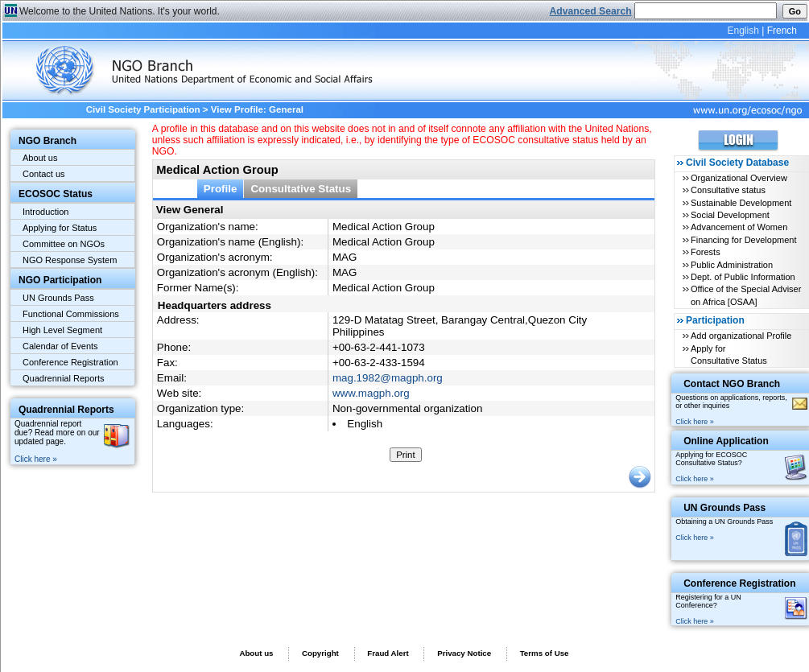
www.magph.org (371, 393)
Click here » (35, 459)
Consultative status (728, 190)
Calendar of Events (60, 346)
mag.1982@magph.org (387, 378)
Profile (220, 189)
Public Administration (732, 265)
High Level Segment (62, 330)
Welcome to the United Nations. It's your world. (119, 11)
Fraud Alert (387, 653)
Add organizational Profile (741, 335)
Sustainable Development (741, 203)
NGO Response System (70, 260)
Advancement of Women (739, 227)
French (782, 30)
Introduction (45, 211)
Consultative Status (300, 189)
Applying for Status (60, 228)
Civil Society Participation (143, 109)
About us (40, 158)
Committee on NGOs (64, 244)
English (742, 30)
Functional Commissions (71, 314)
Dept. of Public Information (743, 277)
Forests (705, 252)
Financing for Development (743, 240)
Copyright (320, 653)
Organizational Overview (739, 178)
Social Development (730, 215)
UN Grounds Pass (58, 298)
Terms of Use (544, 653)
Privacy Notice (464, 653)
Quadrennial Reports (64, 378)
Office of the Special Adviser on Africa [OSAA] (746, 295)
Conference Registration (70, 362)
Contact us (44, 174)
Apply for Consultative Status (729, 354)
